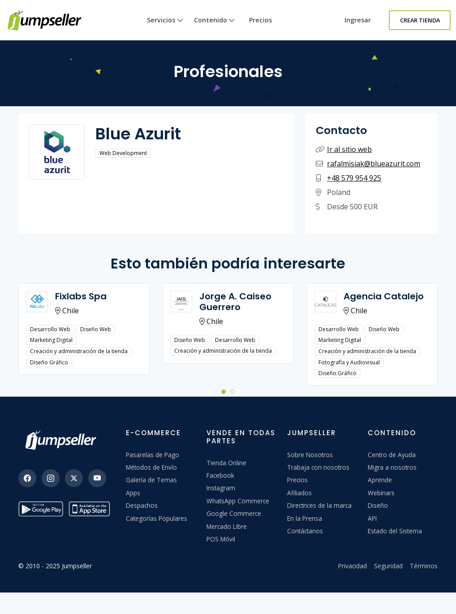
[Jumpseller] (63, 440)
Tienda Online (226, 462)
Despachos (142, 505)
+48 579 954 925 (354, 178)
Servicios (165, 28)
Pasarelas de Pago (152, 454)
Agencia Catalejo (384, 296)
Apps (133, 493)
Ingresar (357, 20)
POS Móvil (220, 539)
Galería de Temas (151, 480)
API (372, 518)
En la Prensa (304, 518)
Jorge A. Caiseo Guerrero (235, 301)
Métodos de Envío (151, 467)
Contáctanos (305, 531)
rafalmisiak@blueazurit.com (373, 164)
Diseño (378, 505)
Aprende (380, 480)
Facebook (220, 475)
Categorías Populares (156, 518)
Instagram (220, 488)
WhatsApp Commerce (237, 501)
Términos (424, 566)
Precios (260, 20)
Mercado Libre (226, 526)
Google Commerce (233, 513)
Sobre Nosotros (310, 454)
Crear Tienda (420, 20)
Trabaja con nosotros (318, 467)
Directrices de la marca (319, 505)
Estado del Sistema (395, 531)
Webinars (381, 493)
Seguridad (388, 566)
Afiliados (299, 493)
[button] (223, 391)
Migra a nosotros (392, 467)
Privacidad (352, 566)
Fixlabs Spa (81, 296)
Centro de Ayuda (392, 454)
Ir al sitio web (349, 149)
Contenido (214, 28)
